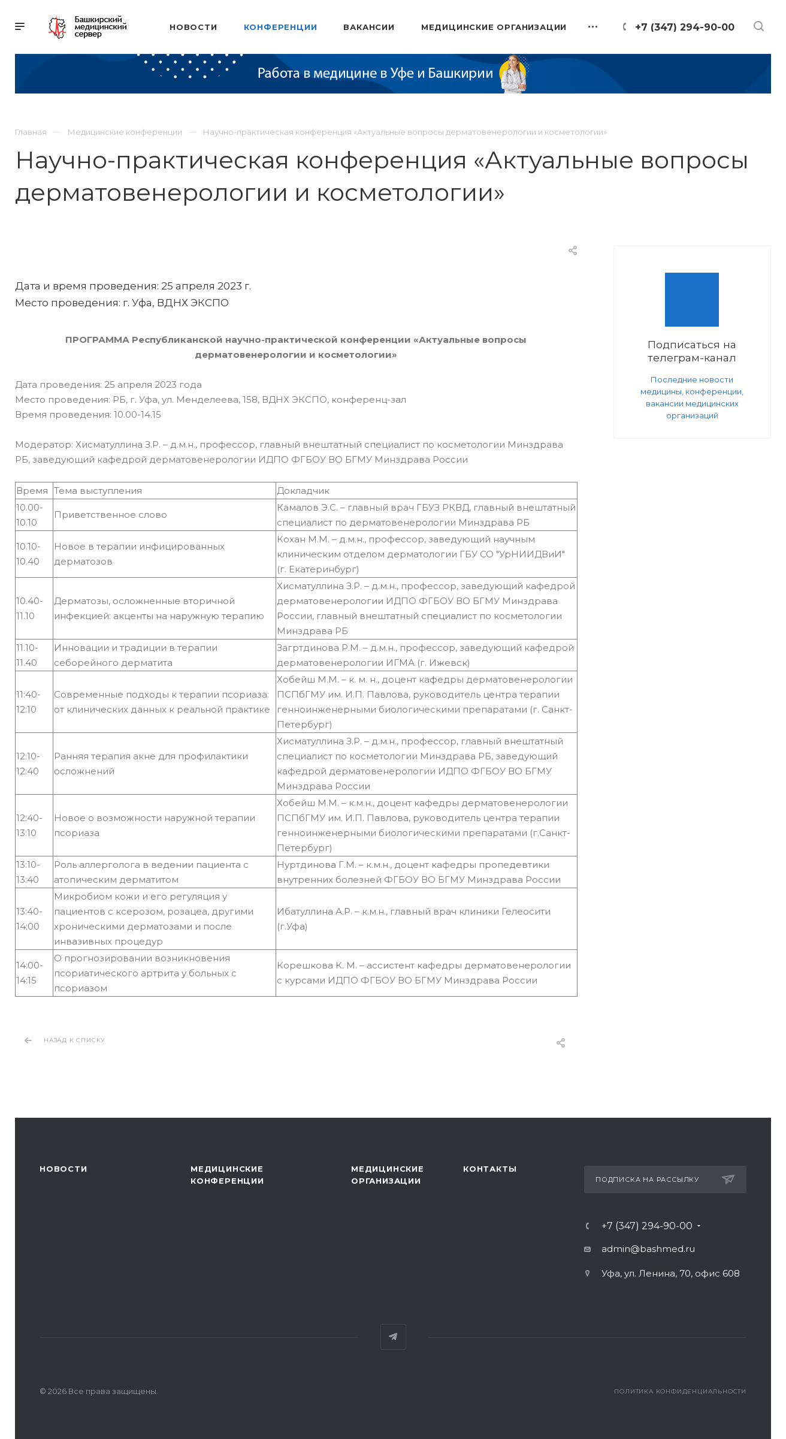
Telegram (393, 1337)
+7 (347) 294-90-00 (684, 27)
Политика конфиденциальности (680, 1391)
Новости (63, 1168)
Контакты (489, 1168)
